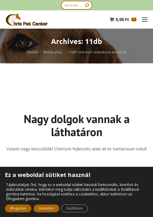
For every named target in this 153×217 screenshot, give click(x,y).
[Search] (76, 5)
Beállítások (74, 208)
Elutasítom (46, 208)
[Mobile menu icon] (145, 19)
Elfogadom (18, 208)
